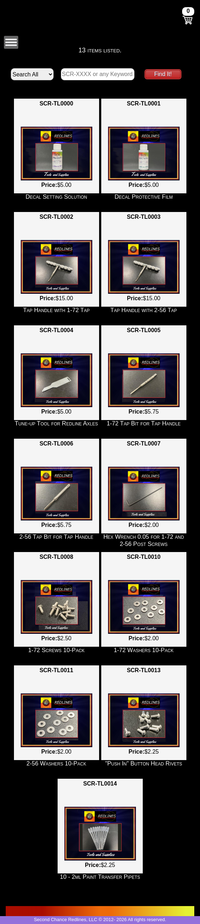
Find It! (163, 74)
